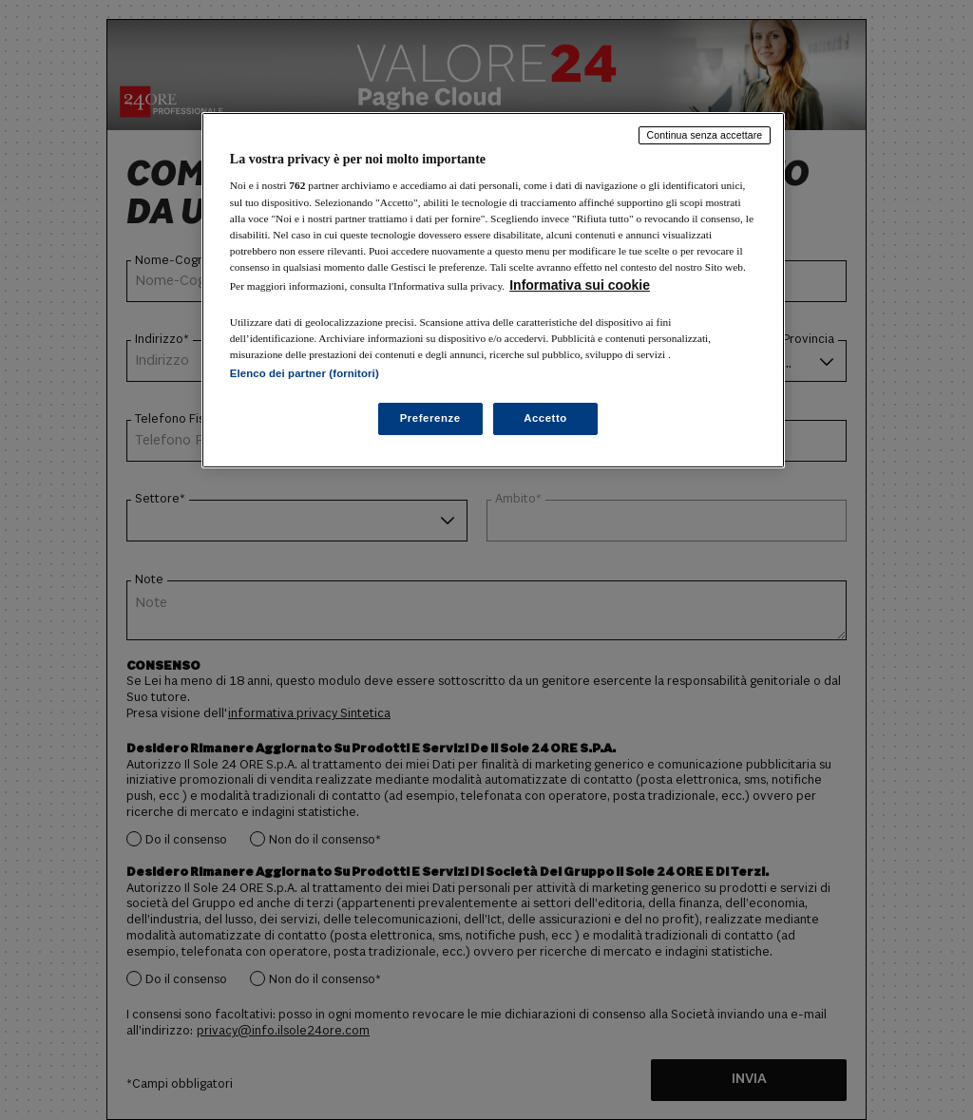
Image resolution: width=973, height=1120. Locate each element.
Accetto (545, 418)
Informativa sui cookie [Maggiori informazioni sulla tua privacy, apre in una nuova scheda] (579, 285)
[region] (493, 290)
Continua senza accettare (705, 135)
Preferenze (430, 418)
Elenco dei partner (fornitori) (304, 373)
